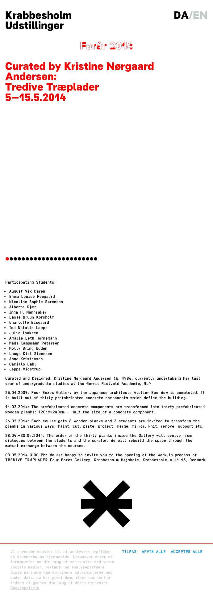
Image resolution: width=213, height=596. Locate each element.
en (200, 15)
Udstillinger (34, 26)
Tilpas (129, 551)
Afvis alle (154, 551)
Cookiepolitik (25, 587)
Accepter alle (187, 551)
